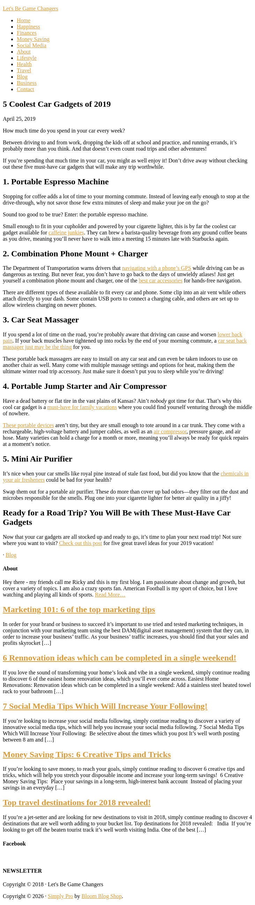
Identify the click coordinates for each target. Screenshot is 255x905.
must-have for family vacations (82, 407)
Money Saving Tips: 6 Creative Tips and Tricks (87, 754)
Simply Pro (60, 896)
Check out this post (80, 543)
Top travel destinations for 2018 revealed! (77, 802)
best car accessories (160, 280)
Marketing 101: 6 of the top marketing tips (79, 609)
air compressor (169, 431)
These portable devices (28, 425)
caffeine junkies (66, 232)
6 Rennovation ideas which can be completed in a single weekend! (119, 657)
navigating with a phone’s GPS (156, 268)
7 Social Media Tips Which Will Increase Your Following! (105, 706)
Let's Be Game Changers (30, 8)
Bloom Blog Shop (102, 896)
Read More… (110, 595)
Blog (11, 555)
